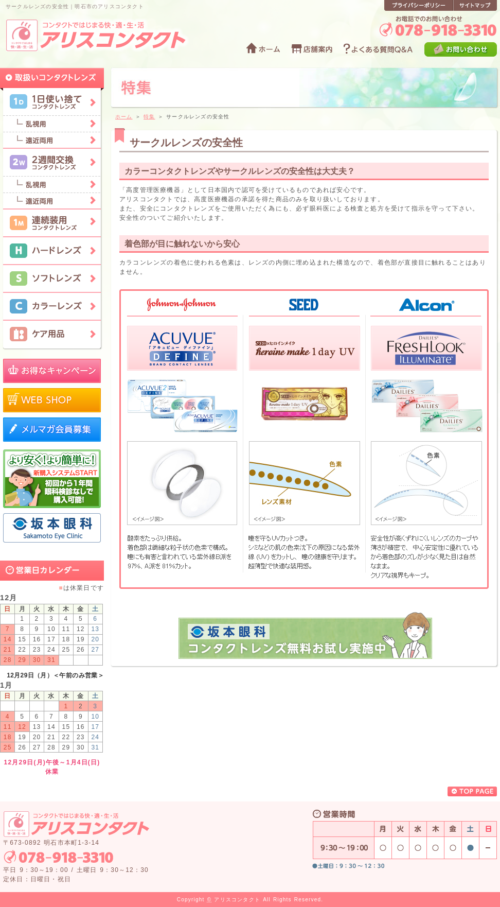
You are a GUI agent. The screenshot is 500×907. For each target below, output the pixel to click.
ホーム (124, 116)
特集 (149, 116)
